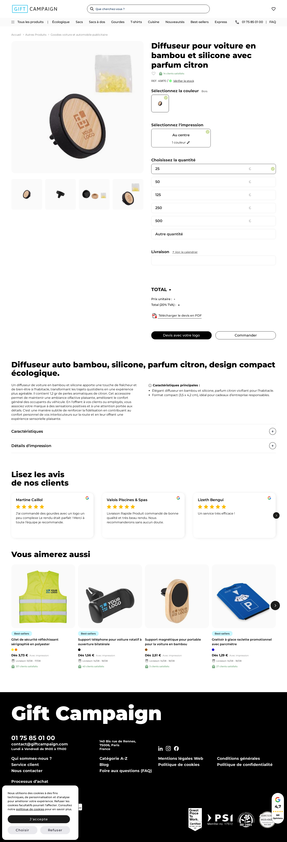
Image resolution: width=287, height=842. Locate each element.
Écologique (61, 22)
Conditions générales (238, 758)
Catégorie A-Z (113, 758)
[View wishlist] (273, 9)
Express (221, 22)
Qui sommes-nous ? (31, 758)
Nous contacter (27, 770)
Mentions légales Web (180, 758)
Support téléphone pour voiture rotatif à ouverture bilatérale (110, 642)
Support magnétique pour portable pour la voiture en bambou (173, 642)
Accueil (16, 34)
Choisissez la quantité (173, 160)
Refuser (55, 830)
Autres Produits (35, 34)
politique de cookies (30, 809)
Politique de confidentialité (245, 764)
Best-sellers (200, 22)
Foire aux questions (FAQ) (126, 770)
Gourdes (117, 22)
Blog (104, 764)
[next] (276, 515)
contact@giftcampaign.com (39, 744)
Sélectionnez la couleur (179, 91)
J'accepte (39, 819)
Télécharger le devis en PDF (176, 316)
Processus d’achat (29, 781)
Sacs (79, 22)
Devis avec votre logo (181, 335)
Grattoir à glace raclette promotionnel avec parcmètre (242, 642)
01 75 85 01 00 (33, 738)
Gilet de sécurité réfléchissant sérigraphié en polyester (34, 642)
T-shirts (136, 22)
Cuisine (153, 22)
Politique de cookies (179, 764)
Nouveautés (174, 22)
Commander (246, 335)
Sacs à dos (97, 22)
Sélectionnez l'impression (177, 125)
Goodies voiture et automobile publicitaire (79, 34)
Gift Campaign (86, 713)
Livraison (174, 252)
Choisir (22, 830)
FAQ (272, 22)
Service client (25, 764)
